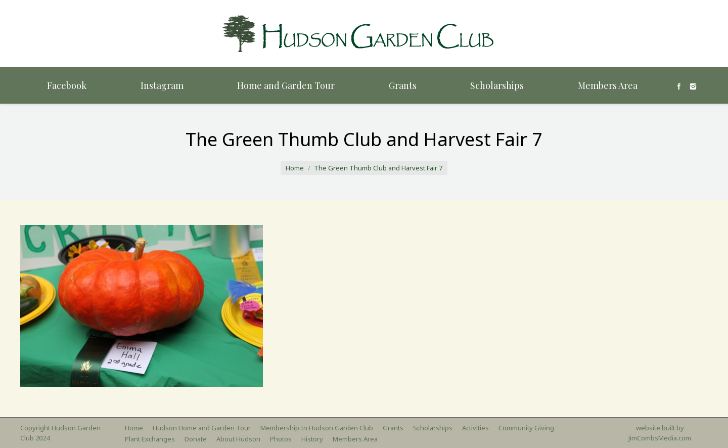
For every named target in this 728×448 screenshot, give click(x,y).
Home (295, 167)
